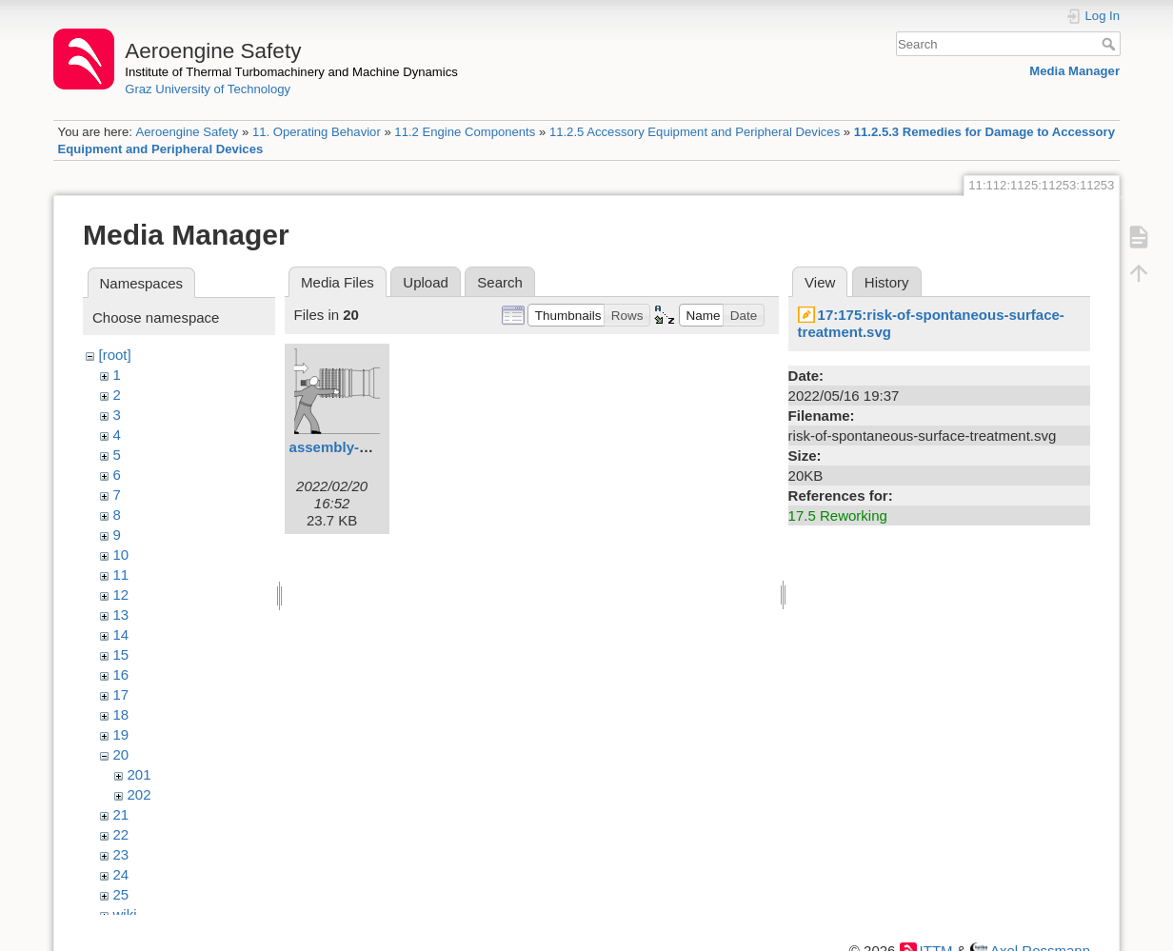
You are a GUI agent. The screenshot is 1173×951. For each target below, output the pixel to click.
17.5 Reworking (837, 515)
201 (139, 774)
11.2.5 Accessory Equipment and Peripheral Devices (694, 132)
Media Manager (1074, 71)
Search (1111, 43)
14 (121, 634)
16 (121, 674)
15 (121, 654)
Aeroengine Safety (186, 132)
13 (121, 614)
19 (121, 734)
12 (121, 594)
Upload (425, 282)
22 (121, 834)
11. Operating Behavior (316, 132)
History (887, 282)
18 (121, 714)
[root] (115, 355)
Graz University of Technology (207, 89)
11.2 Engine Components (464, 132)
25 (121, 894)
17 (121, 694)
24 (121, 874)
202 (139, 794)
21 (121, 814)
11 (121, 574)
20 (121, 754)
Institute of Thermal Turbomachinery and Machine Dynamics (291, 72)
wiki (125, 914)
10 (121, 554)
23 (121, 854)
